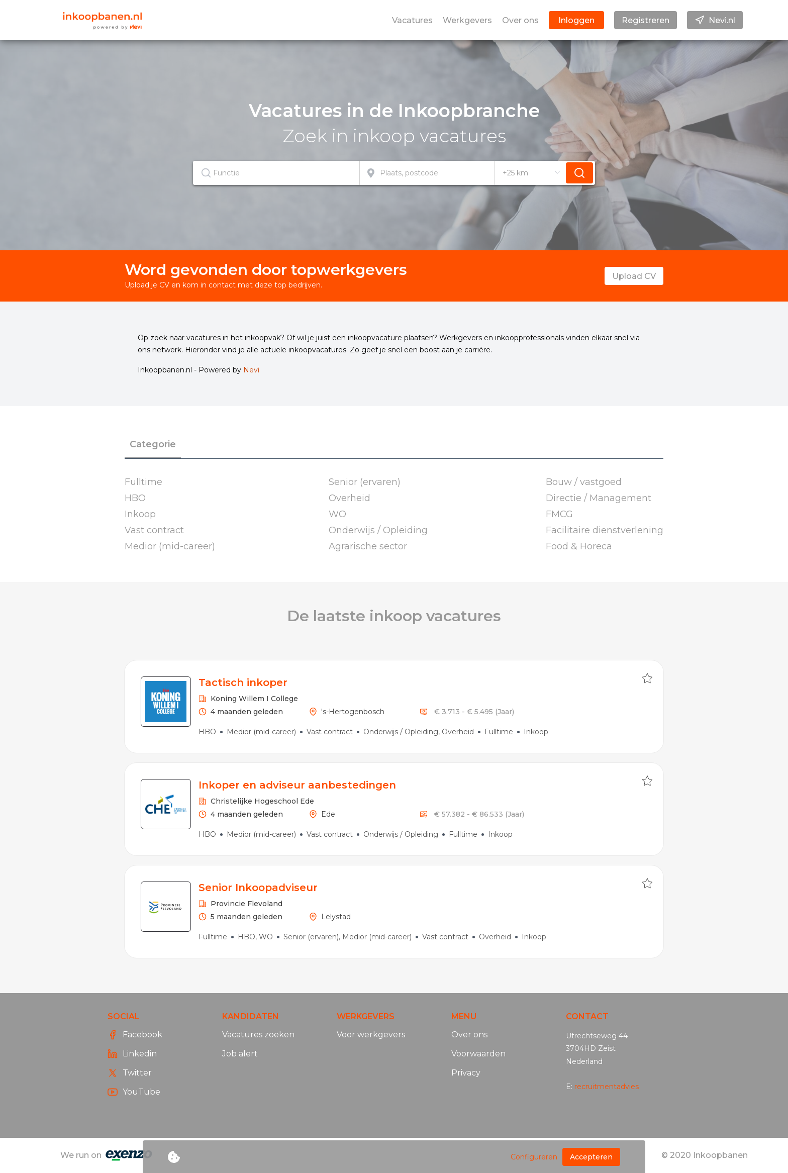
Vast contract (154, 530)
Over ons (469, 1034)
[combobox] (276, 173)
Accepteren (591, 1156)
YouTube (134, 1092)
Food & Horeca (579, 546)
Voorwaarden (478, 1053)
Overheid (349, 498)
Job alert (240, 1053)
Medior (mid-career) (170, 546)
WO (337, 514)
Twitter (130, 1073)
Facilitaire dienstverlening (604, 530)
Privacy (465, 1073)
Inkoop (140, 514)
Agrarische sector (368, 546)
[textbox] (276, 173)
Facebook (135, 1035)
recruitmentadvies (606, 1086)
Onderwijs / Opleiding (378, 530)
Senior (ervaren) (365, 481)
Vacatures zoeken (258, 1034)
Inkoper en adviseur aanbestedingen (297, 785)
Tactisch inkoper (243, 682)
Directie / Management (598, 498)
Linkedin (132, 1054)
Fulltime (143, 481)
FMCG (559, 514)
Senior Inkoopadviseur (258, 888)
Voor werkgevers (371, 1034)
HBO (135, 498)
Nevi (251, 369)
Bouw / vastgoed (584, 481)
